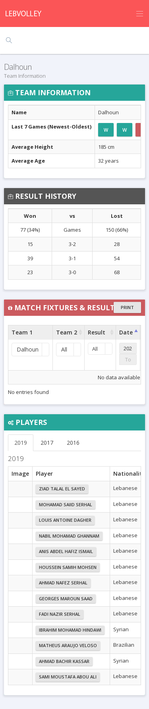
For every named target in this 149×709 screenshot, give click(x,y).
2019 (20, 442)
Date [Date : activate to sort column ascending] (126, 332)
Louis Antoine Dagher (65, 520)
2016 (73, 442)
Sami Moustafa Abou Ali (68, 677)
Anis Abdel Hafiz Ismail (66, 551)
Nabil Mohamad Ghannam (69, 536)
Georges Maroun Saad (66, 598)
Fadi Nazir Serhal (59, 614)
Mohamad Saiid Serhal (65, 504)
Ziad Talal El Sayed (62, 489)
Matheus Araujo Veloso (68, 645)
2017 (47, 442)
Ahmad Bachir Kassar (64, 661)
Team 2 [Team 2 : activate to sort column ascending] (66, 332)
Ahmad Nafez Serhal (63, 583)
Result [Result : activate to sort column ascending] (96, 332)
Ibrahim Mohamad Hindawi (70, 630)
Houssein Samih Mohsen (68, 567)
